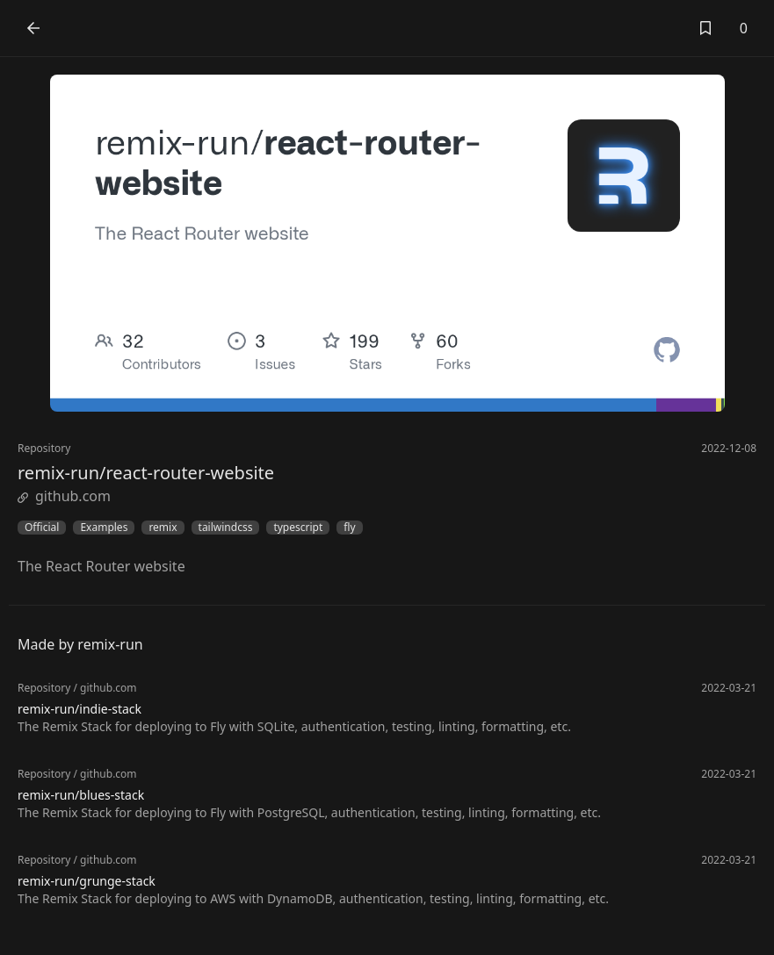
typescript (297, 528)
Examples (103, 528)
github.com (64, 496)
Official (42, 528)
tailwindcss (226, 528)
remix (162, 528)
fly (349, 528)
